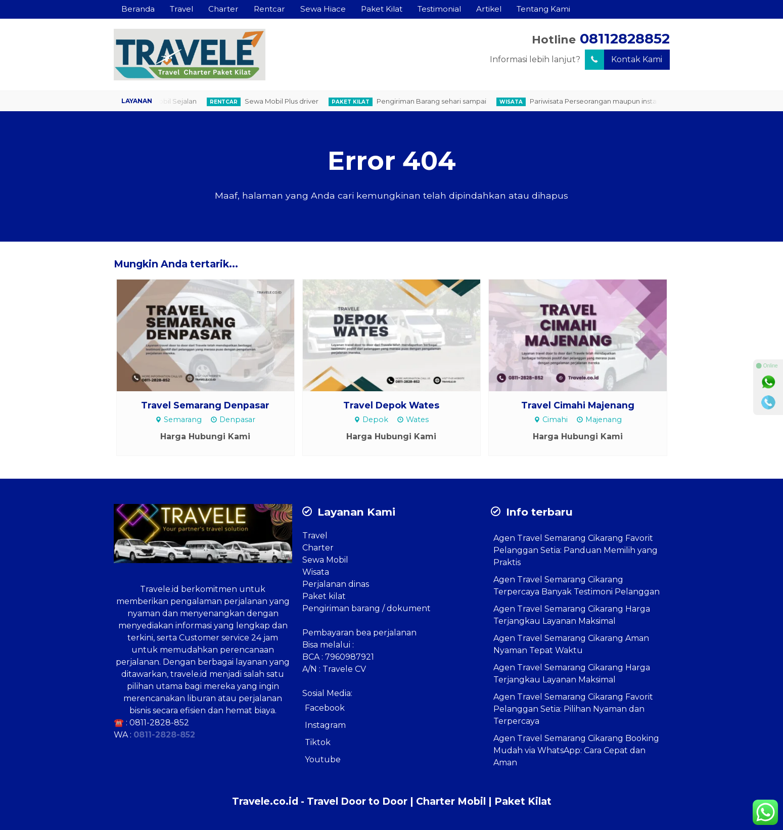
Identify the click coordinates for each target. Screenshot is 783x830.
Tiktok (318, 742)
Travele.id (159, 589)
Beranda (138, 9)
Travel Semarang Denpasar (205, 405)
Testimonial (439, 9)
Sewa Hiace (323, 9)
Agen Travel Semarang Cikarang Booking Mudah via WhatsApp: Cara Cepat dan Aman (576, 750)
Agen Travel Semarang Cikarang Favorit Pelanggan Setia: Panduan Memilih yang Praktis (575, 550)
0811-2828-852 (159, 722)
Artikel (488, 9)
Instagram (325, 725)
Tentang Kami (543, 9)
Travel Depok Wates (391, 405)
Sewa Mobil (325, 560)
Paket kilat (324, 596)
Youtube (323, 759)
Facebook (325, 708)
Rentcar (269, 9)
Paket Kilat (381, 9)
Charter (223, 9)
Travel (181, 9)
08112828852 (625, 38)
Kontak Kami (623, 60)
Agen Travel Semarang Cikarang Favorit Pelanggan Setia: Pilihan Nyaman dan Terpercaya (573, 709)
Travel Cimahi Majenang (577, 405)
